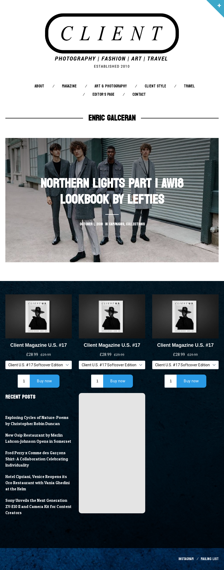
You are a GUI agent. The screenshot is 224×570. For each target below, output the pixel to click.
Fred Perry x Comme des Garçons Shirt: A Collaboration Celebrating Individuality (36, 459)
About (39, 86)
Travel (189, 86)
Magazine (69, 86)
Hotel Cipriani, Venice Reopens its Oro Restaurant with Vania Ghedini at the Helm (37, 482)
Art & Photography (111, 86)
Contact (139, 94)
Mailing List (210, 559)
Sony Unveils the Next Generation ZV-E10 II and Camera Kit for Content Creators (38, 506)
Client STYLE (155, 86)
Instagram (186, 559)
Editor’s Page (103, 94)
